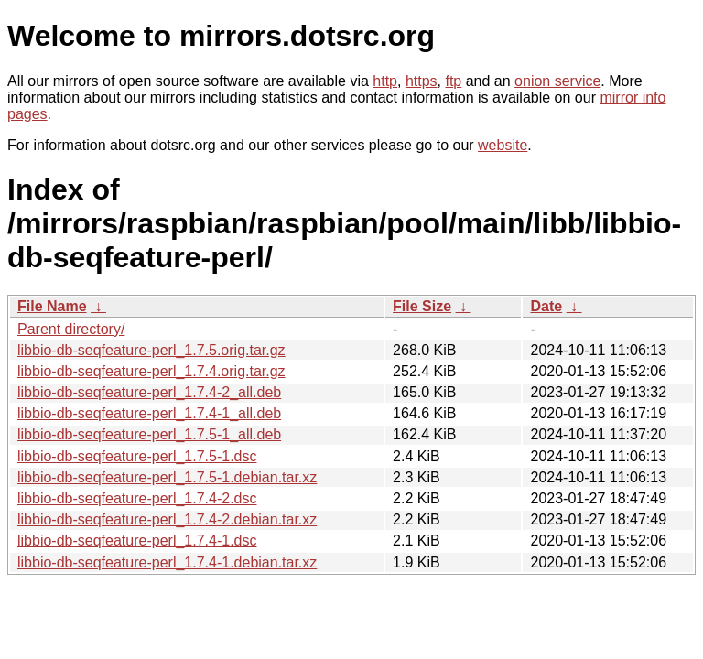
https (422, 81)
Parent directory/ (70, 329)
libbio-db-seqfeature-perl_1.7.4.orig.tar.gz (151, 371)
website (502, 145)
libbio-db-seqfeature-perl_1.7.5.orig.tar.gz (151, 350)
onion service (557, 81)
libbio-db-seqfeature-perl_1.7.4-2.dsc (136, 498)
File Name (52, 306)
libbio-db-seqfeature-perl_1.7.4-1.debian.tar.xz (167, 562)
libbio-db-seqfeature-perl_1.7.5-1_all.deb (149, 434)
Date (546, 306)
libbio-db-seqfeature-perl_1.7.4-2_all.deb (149, 392)
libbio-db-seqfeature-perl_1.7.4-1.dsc (136, 540)
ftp (453, 81)
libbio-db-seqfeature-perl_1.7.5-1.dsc (136, 456)
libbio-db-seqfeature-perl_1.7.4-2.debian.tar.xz (167, 519)
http (385, 81)
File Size (422, 306)
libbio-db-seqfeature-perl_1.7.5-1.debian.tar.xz (167, 477)
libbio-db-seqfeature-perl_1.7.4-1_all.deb (149, 413)
